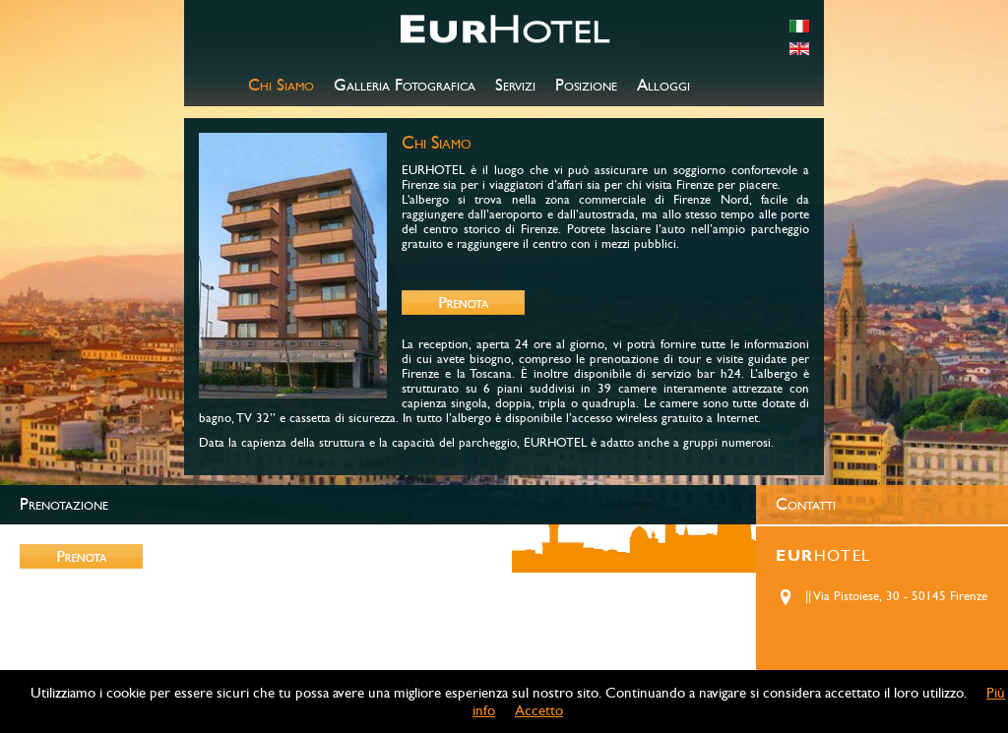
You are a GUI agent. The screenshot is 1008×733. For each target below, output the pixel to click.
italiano (799, 26)
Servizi (515, 85)
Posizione (586, 85)
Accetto (539, 710)
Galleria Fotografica (404, 85)
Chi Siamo (281, 85)
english (799, 48)
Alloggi (663, 85)
